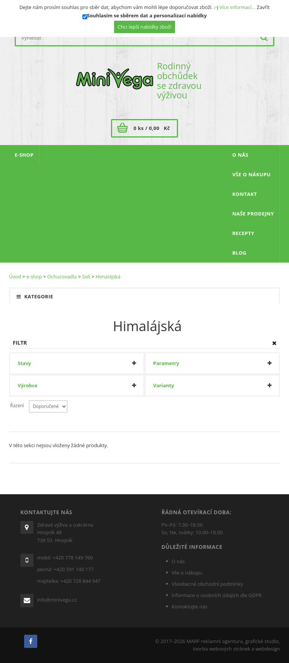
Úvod (15, 276)
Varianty (163, 385)
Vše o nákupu (187, 572)
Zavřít (263, 7)
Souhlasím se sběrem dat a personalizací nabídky (147, 15)
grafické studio (262, 641)
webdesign (268, 648)
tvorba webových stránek (221, 648)
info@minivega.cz (57, 599)
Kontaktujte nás (189, 606)
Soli (86, 276)
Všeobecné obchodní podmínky (207, 584)
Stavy (24, 363)
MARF (193, 641)
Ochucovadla (62, 276)
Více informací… (237, 7)
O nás (178, 561)
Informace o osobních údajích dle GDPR (217, 595)
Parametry (166, 363)
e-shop (34, 276)
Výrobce (27, 385)
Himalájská (108, 276)
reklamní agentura (222, 641)
